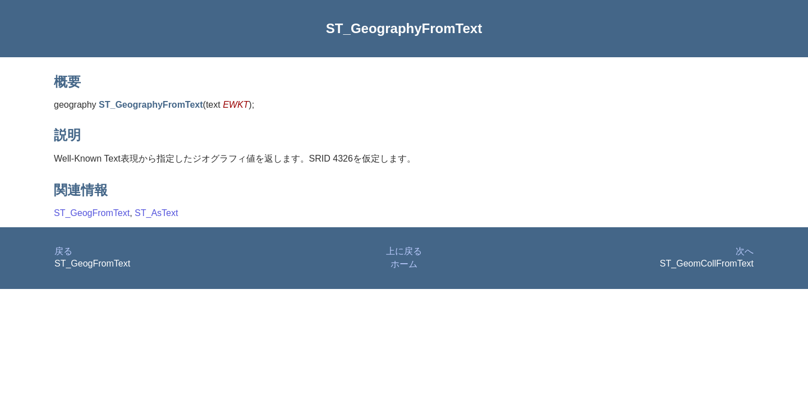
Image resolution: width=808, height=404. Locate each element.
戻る (63, 251)
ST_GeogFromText (92, 213)
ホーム (404, 264)
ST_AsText (156, 213)
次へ (745, 251)
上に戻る (404, 251)
